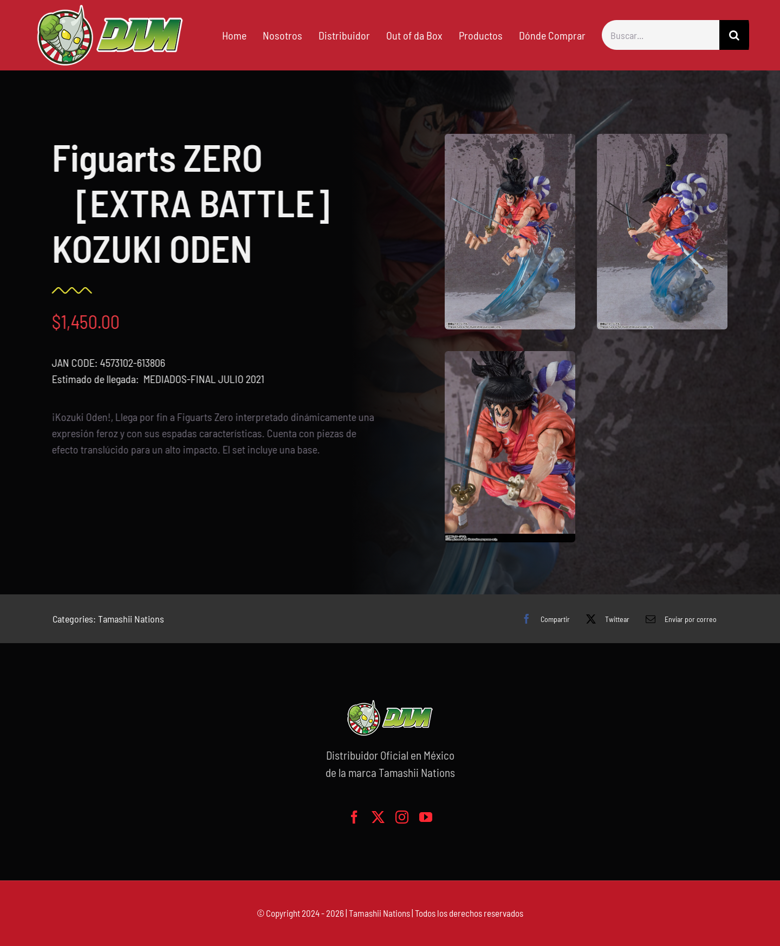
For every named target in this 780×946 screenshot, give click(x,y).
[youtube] (425, 817)
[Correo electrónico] (678, 618)
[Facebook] (543, 618)
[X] (605, 618)
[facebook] (354, 817)
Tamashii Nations (131, 619)
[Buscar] (734, 35)
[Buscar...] (660, 35)
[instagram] (401, 817)
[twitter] (378, 817)
